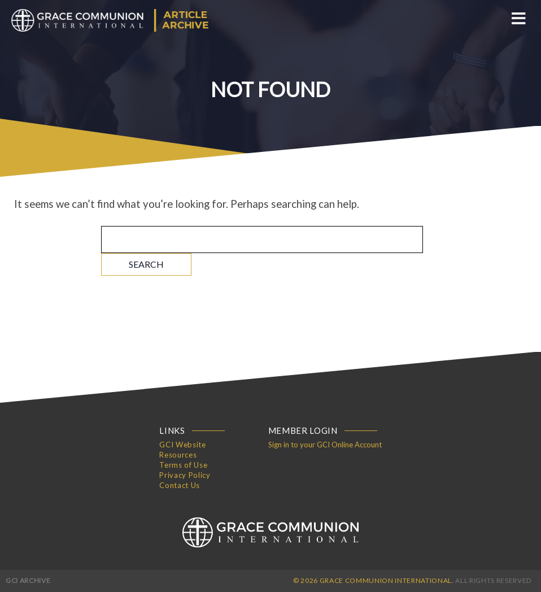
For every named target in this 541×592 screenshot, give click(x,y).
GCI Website (182, 444)
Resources (178, 454)
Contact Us (179, 485)
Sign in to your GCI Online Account (325, 444)
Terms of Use (183, 464)
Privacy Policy (184, 475)
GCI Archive (28, 580)
